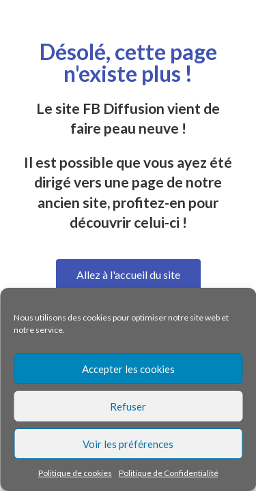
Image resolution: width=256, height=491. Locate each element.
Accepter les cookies (128, 369)
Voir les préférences (128, 444)
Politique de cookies (75, 473)
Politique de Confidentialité (168, 473)
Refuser (128, 406)
